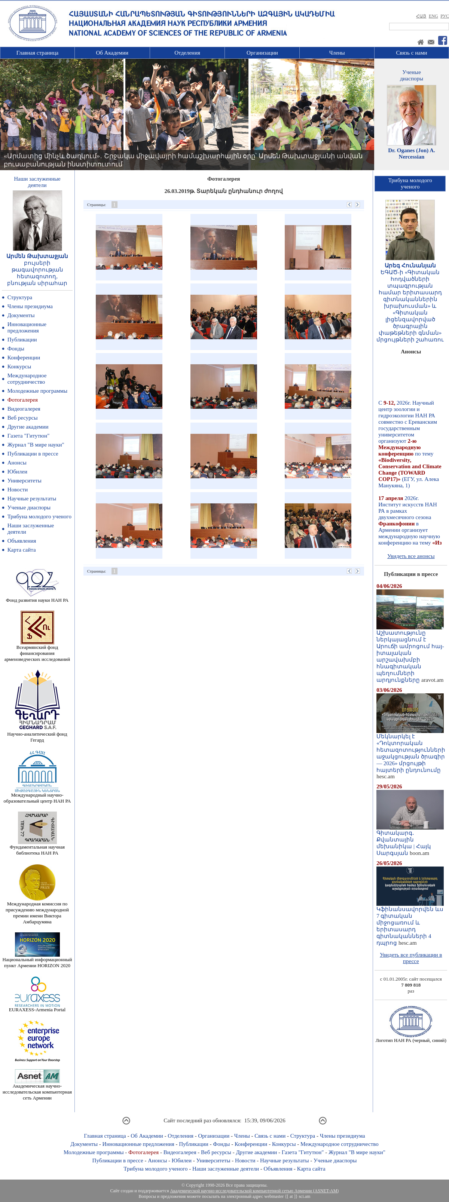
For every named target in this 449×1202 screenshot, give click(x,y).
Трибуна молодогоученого (410, 183)
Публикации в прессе (32, 454)
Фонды (15, 349)
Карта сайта (21, 550)
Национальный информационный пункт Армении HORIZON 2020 (37, 960)
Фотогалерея (22, 400)
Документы (21, 315)
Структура (19, 297)
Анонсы (17, 463)
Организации (262, 53)
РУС (444, 16)
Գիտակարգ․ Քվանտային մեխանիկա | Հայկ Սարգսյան (410, 840)
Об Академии (112, 53)
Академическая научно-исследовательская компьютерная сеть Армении (37, 1090)
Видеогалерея (23, 409)
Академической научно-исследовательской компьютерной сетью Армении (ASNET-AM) (254, 1190)
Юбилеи (17, 472)
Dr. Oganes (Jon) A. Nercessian (411, 153)
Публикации (22, 340)
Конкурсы (19, 367)
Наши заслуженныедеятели (37, 182)
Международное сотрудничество (27, 378)
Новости (17, 490)
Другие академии (28, 427)
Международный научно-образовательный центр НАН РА (37, 796)
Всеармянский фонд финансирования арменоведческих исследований (37, 651)
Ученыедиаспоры (411, 75)
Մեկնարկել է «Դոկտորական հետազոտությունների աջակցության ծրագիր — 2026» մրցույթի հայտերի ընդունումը (410, 750)
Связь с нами (411, 53)
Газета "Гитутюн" (28, 436)
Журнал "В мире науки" (35, 445)
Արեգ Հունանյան (410, 266)
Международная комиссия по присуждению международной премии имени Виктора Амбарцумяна (37, 910)
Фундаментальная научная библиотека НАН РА (37, 848)
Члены (337, 53)
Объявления (21, 541)
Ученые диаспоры (29, 507)
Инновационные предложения (26, 327)
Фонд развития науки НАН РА (37, 598)
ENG (433, 16)
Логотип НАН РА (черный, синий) (411, 1038)
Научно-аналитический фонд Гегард (37, 735)
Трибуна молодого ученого (39, 516)
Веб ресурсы (22, 418)
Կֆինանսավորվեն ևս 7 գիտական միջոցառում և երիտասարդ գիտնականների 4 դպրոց (410, 923)
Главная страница (37, 53)
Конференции (23, 358)
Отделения (187, 53)
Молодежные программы (37, 391)
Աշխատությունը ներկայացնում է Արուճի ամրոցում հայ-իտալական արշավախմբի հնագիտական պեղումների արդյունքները (410, 654)
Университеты (24, 481)
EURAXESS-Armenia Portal (37, 1007)
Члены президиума (30, 306)
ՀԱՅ (421, 16)
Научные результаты (31, 499)
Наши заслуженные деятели (225, 1169)
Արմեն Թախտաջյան (37, 256)
